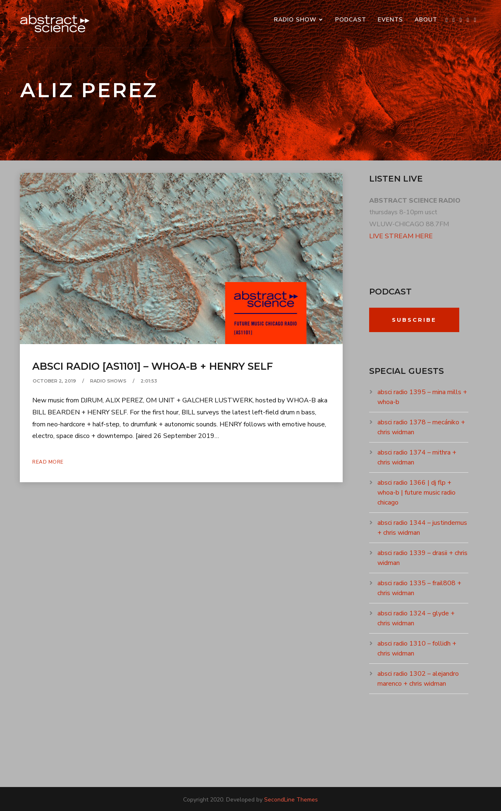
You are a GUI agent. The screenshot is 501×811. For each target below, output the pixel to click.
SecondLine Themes (291, 800)
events (390, 20)
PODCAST (350, 20)
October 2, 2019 (54, 381)
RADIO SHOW (295, 20)
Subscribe (414, 319)
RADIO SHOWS (108, 381)
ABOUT (426, 20)
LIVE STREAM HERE (401, 236)
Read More (48, 462)
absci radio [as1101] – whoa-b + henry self (152, 366)
